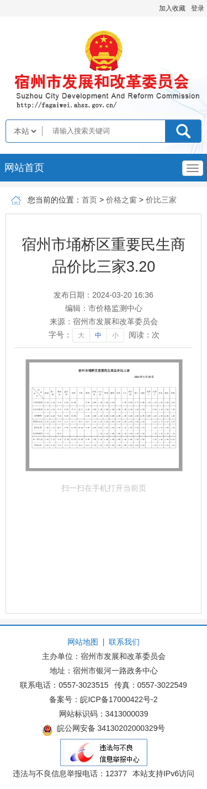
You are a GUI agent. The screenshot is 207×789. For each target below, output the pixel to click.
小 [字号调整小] (115, 335)
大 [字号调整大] (81, 335)
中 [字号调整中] (98, 335)
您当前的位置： (55, 199)
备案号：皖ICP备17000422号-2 (103, 699)
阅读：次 (144, 334)
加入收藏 (172, 8)
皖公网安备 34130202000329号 (104, 730)
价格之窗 (121, 199)
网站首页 (24, 167)
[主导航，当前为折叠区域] (192, 168)
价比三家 (161, 199)
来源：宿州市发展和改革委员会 (104, 321)
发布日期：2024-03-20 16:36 (103, 294)
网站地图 (82, 641)
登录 (197, 8)
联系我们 (124, 641)
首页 (89, 199)
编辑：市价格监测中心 (103, 308)
